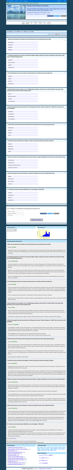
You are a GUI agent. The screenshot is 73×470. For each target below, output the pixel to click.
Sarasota (10, 183)
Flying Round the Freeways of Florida (16, 459)
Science (63, 447)
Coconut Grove (11, 62)
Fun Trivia (10, 1)
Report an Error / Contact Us (45, 468)
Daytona (10, 132)
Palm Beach (10, 127)
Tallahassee (10, 149)
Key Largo (10, 44)
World (48, 447)
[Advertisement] (36, 27)
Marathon (10, 49)
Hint (65, 40)
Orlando (10, 81)
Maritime (47, 449)
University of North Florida (14, 165)
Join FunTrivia (17, 3)
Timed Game (63, 34)
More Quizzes (43, 460)
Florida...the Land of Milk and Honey (15, 456)
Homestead (10, 195)
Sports (45, 447)
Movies (41, 447)
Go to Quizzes (44, 457)
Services (25, 1)
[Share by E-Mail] (63, 16)
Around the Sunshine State (13, 453)
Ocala (9, 135)
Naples (9, 176)
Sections (16, 1)
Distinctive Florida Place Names (15, 464)
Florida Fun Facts (12, 461)
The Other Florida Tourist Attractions (16, 458)
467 (44, 23)
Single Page (57, 34)
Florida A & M (11, 162)
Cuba (55, 450)
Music (38, 447)
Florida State (11, 160)
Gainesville (10, 146)
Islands (38, 450)
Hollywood (10, 111)
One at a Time (51, 34)
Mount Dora (11, 179)
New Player (59, 1)
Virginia (51, 450)
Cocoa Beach (11, 114)
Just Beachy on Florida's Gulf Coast (15, 447)
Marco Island (11, 181)
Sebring (10, 130)
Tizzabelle (26, 441)
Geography (56, 447)
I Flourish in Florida (12, 455)
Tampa (9, 78)
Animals (39, 449)
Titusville (10, 76)
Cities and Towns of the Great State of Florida (17, 449)
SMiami (38, 12)
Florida (45, 450)
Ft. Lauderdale (11, 101)
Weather (63, 449)
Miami (9, 151)
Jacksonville (10, 83)
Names (59, 449)
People (60, 447)
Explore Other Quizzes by (45, 455)
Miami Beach (11, 116)
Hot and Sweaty (11, 450)
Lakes (48, 450)
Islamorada (10, 42)
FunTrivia (43, 463)
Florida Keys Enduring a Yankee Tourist (16, 462)
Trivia (21, 1)
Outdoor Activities (53, 449)
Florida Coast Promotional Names (15, 452)
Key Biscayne (11, 67)
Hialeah (10, 65)
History (51, 447)
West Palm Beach (12, 96)
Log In (65, 1)
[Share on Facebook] (50, 16)
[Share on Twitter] (57, 16)
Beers (42, 450)
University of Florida (12, 167)
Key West (10, 47)
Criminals (43, 449)
